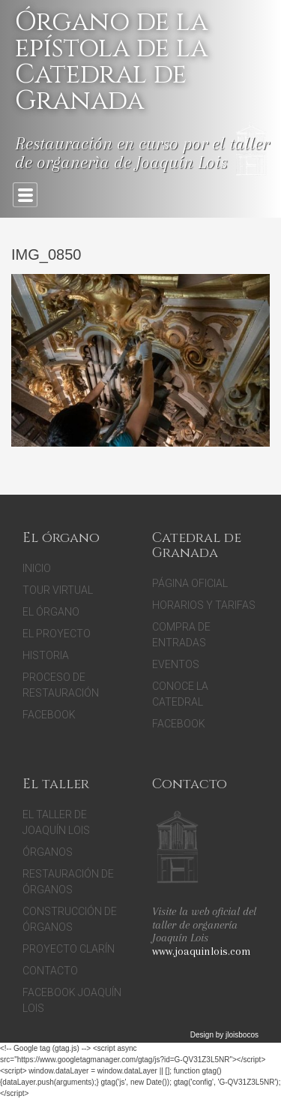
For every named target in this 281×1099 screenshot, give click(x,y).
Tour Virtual (57, 590)
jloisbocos (242, 1035)
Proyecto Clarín (68, 949)
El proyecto (56, 634)
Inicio (36, 568)
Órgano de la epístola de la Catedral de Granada (111, 62)
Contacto (50, 971)
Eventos (175, 664)
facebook (178, 724)
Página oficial (190, 583)
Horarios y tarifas (204, 605)
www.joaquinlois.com (201, 951)
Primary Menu (25, 194)
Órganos (47, 852)
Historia (45, 655)
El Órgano (50, 612)
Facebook (49, 715)
